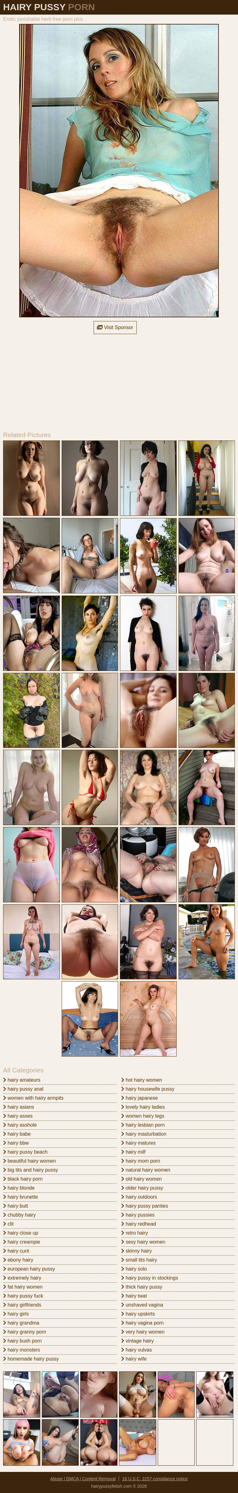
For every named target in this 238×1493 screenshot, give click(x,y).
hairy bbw (16, 1143)
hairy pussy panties (144, 1206)
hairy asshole (20, 1125)
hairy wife (134, 1358)
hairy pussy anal (23, 1089)
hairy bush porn (22, 1340)
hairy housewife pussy (147, 1089)
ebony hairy (18, 1260)
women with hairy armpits (33, 1098)
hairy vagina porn (142, 1322)
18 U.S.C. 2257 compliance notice (155, 1478)
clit (8, 1224)
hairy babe (17, 1134)
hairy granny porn (24, 1331)
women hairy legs (142, 1116)
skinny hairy (136, 1251)
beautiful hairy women (29, 1161)
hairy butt (15, 1206)
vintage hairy (137, 1340)
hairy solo (134, 1269)
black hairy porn (22, 1179)
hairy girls (16, 1313)
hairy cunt (16, 1251)
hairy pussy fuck (23, 1296)
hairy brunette (20, 1197)
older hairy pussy (142, 1188)
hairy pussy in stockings (149, 1278)
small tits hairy (139, 1260)
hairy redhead (138, 1224)
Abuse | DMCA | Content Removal (83, 1478)
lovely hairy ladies (143, 1107)
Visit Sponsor (115, 327)
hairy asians (18, 1107)
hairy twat (134, 1296)
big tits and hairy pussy (30, 1170)
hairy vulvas (136, 1349)
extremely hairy (22, 1278)
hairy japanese (139, 1098)
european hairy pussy (29, 1269)
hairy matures (138, 1143)
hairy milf (133, 1152)
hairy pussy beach (25, 1152)
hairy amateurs (21, 1080)
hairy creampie (21, 1242)
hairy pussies (138, 1215)
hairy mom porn (140, 1161)
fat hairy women (22, 1287)
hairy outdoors (139, 1197)
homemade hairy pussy (31, 1358)
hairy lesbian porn (143, 1125)
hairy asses (18, 1116)
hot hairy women (141, 1080)
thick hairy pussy (141, 1287)
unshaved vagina (142, 1304)
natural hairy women (145, 1170)
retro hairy (134, 1233)
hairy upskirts (138, 1313)
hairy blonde (19, 1188)
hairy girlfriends (22, 1304)
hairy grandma (21, 1322)
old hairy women (141, 1179)
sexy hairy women (143, 1242)
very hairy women (143, 1331)
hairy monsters (21, 1349)
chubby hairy (19, 1215)
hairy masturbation (143, 1134)
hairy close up (20, 1233)
